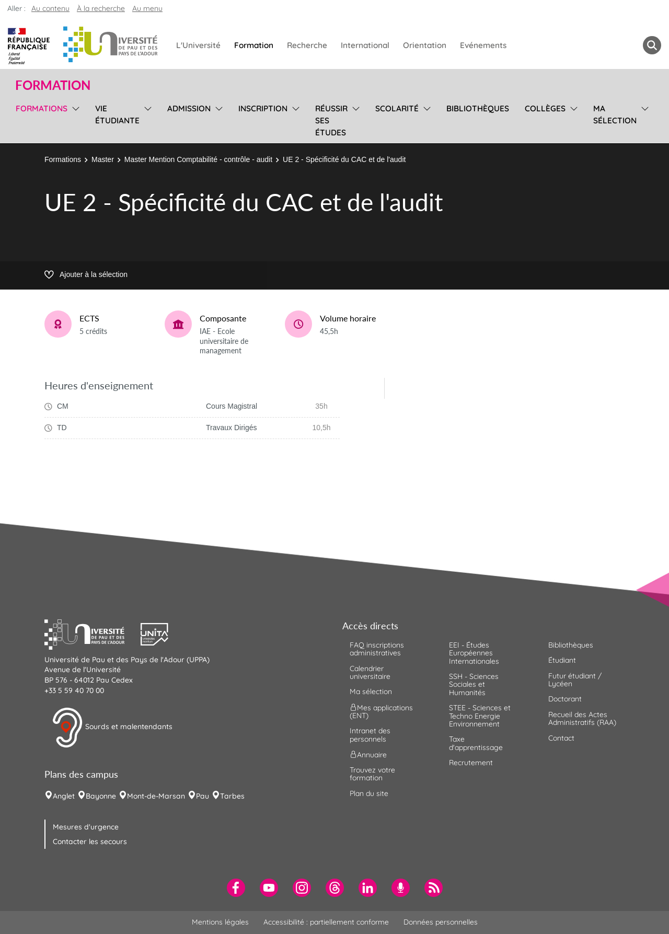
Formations (62, 159)
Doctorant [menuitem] (565, 699)
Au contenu (50, 8)
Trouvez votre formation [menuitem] (372, 773)
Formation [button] (52, 85)
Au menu (147, 8)
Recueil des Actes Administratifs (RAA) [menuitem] (582, 718)
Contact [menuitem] (561, 738)
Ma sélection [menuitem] (615, 114)
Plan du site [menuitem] (369, 793)
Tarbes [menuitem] (232, 796)
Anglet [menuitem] (64, 796)
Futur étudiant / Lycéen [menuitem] (575, 679)
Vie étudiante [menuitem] (117, 114)
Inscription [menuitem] (262, 108)
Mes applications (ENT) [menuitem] (381, 711)
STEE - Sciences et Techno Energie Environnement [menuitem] (480, 716)
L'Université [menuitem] (198, 45)
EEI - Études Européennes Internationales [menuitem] (474, 653)
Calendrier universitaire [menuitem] (370, 672)
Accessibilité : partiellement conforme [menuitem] (326, 922)
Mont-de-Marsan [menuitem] (156, 796)
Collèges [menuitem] (545, 108)
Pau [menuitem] (202, 796)
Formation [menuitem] (253, 45)
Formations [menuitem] (41, 108)
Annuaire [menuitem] (368, 754)
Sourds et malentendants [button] (112, 727)
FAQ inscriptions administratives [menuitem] (377, 649)
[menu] (74, 119)
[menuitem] (236, 888)
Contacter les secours (90, 841)
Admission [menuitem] (189, 108)
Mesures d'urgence (86, 827)
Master (102, 159)
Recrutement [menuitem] (471, 762)
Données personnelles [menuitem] (440, 922)
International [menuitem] (365, 45)
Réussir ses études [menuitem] (331, 120)
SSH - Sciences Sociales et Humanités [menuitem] (474, 684)
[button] (92, 633)
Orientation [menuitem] (424, 45)
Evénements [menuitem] (483, 45)
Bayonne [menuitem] (101, 796)
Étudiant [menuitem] (562, 660)
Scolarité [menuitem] (397, 108)
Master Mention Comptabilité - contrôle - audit (198, 159)
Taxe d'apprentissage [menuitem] (476, 743)
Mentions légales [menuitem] (220, 922)
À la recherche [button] (101, 8)
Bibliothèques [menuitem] (477, 108)
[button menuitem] (652, 45)
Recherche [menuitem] (307, 45)
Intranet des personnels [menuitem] (370, 734)
